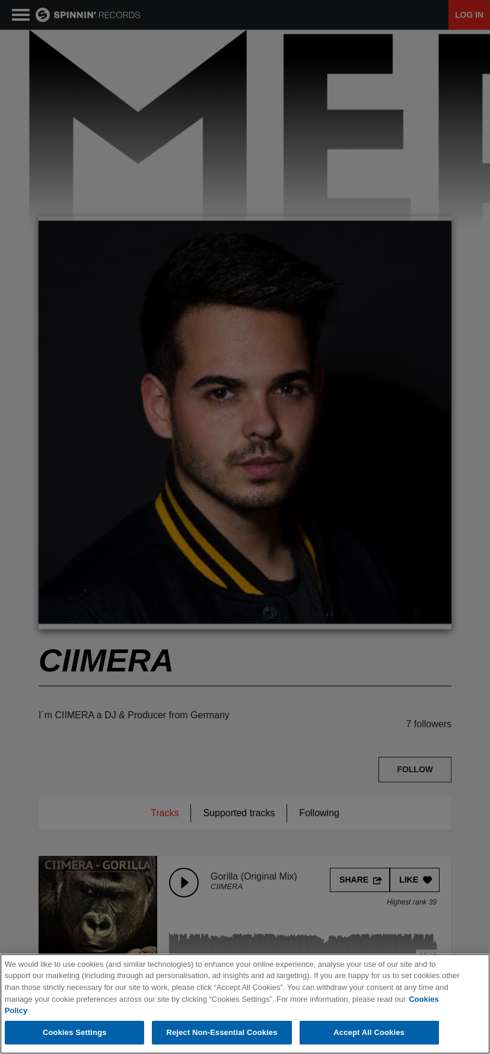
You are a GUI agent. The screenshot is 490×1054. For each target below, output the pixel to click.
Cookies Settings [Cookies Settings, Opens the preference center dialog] (75, 1032)
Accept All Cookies (369, 1032)
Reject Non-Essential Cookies (221, 1032)
